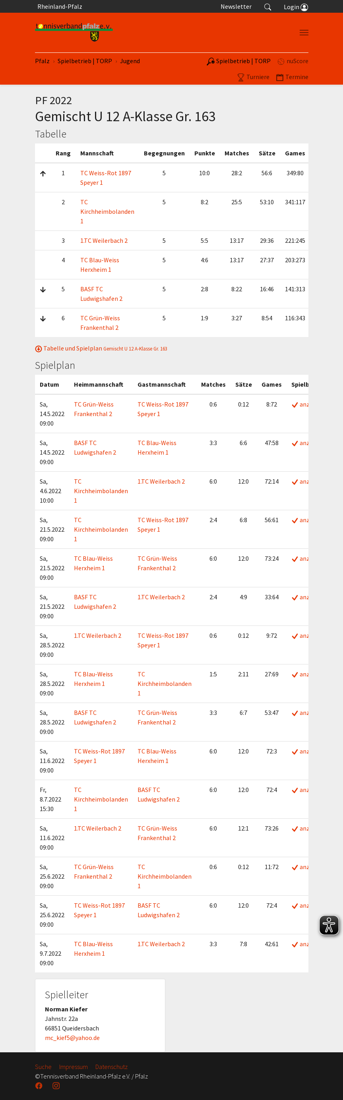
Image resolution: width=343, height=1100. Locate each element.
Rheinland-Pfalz (58, 6)
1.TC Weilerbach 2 (104, 240)
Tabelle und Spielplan (101, 348)
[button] (268, 6)
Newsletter (236, 6)
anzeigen (308, 404)
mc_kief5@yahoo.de (72, 1038)
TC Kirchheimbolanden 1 (107, 211)
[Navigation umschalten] (304, 32)
